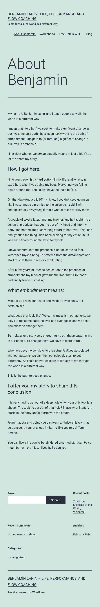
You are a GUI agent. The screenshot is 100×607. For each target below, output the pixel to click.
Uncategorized (16, 557)
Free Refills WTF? (70, 34)
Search (12, 493)
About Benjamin (24, 34)
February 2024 (82, 534)
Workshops (47, 34)
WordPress (39, 592)
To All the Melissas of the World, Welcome (82, 506)
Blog (89, 34)
